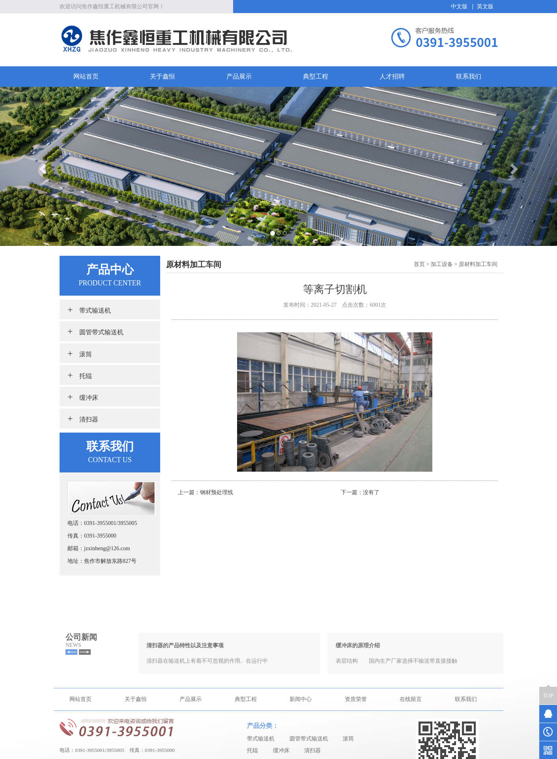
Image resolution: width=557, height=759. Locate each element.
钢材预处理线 (216, 492)
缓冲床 (82, 397)
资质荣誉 (356, 748)
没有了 (371, 492)
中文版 (459, 6)
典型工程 (315, 76)
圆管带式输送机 (95, 331)
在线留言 (411, 748)
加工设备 (442, 264)
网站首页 (86, 76)
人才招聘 (392, 76)
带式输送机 (89, 309)
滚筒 (79, 353)
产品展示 (239, 76)
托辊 (79, 375)
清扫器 (82, 418)
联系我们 (468, 76)
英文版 (485, 6)
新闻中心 (301, 748)
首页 (419, 264)
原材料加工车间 (478, 264)
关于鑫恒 (162, 76)
